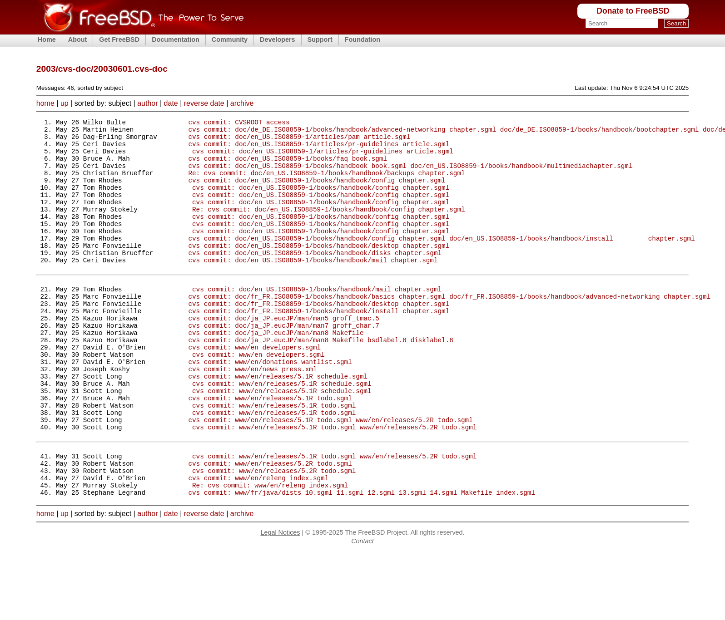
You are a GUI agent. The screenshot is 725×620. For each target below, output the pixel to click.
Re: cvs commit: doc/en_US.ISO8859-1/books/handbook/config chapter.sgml (328, 226)
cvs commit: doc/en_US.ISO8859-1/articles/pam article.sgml (299, 140)
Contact (362, 609)
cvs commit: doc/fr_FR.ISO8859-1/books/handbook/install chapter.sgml (318, 346)
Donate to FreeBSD (632, 10)
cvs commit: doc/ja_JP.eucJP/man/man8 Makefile (275, 372)
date (171, 103)
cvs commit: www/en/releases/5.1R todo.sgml (270, 449)
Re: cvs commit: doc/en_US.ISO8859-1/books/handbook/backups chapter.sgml (326, 183)
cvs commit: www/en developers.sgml (254, 389)
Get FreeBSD (119, 39)
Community (230, 39)
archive (242, 103)
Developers (277, 39)
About (77, 39)
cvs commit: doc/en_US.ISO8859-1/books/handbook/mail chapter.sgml (312, 287)
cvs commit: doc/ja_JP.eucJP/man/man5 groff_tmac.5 (283, 354)
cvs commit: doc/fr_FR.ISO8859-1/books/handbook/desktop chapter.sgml (318, 337)
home (45, 103)
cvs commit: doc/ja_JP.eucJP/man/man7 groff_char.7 (283, 363)
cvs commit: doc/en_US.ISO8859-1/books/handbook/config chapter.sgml (316, 192)
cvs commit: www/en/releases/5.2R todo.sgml (270, 526)
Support (320, 39)
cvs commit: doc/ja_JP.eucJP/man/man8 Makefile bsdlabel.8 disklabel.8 (320, 380)
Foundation (362, 39)
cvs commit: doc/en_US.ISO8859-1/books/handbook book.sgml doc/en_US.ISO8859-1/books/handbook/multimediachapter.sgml (410, 175)
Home (47, 39)
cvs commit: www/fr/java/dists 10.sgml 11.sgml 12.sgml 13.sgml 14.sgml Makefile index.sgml (361, 560)
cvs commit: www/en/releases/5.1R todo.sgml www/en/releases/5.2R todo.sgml (330, 475)
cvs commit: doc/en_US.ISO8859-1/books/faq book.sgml (287, 166)
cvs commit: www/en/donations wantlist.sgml (270, 406)
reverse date (204, 103)
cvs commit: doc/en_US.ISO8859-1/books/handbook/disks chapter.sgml (315, 278)
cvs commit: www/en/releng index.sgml (258, 543)
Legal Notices (280, 600)
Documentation (175, 39)
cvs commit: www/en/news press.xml (252, 415)
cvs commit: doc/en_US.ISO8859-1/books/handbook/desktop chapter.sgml (318, 270)
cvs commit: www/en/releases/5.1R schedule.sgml (277, 423)
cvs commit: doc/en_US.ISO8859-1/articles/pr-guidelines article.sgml (318, 149)
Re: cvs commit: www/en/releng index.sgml (270, 551)
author (147, 103)
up (64, 103)
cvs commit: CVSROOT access (238, 123)
